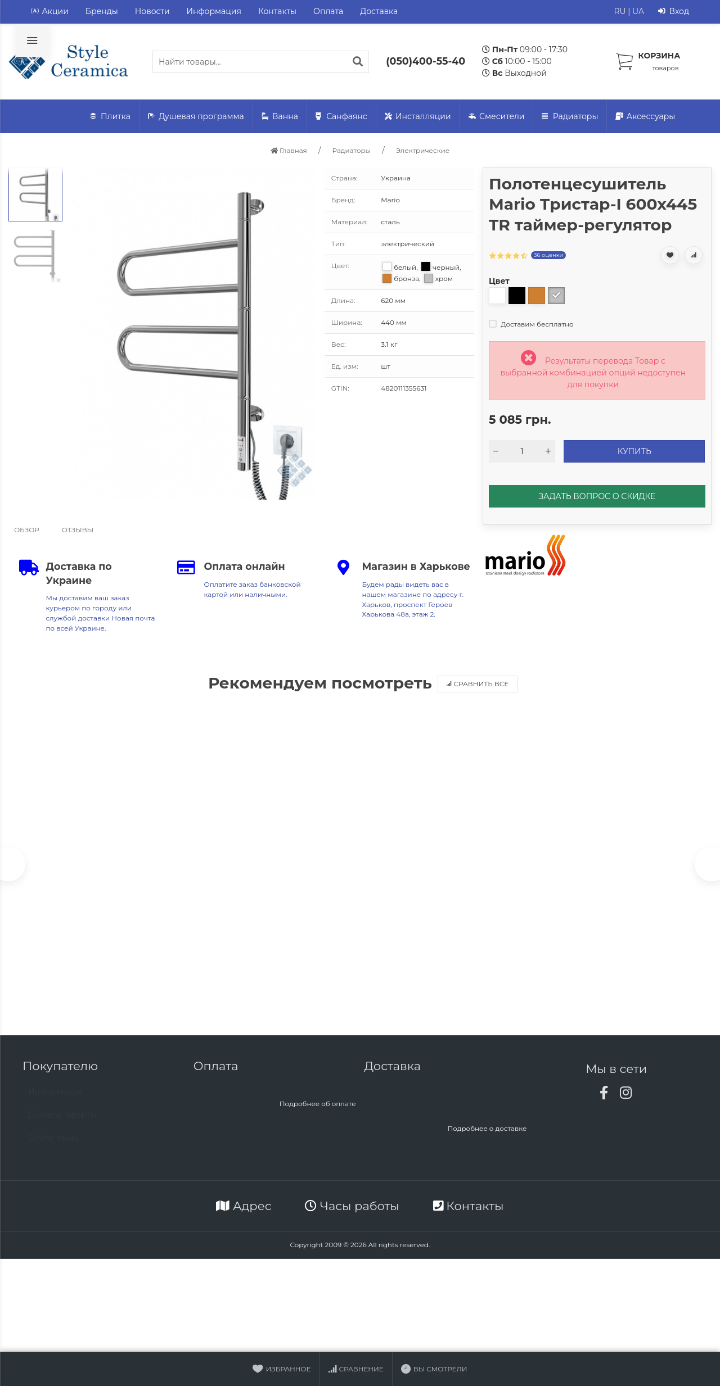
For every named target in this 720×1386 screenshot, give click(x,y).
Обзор (26, 530)
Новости (152, 11)
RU (620, 11)
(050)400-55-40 (425, 61)
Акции (50, 11)
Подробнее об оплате (318, 1106)
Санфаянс (341, 116)
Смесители (497, 116)
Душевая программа (196, 116)
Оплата (328, 11)
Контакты (277, 11)
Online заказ (53, 1145)
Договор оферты (62, 1122)
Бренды (102, 11)
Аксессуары (645, 116)
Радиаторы (570, 116)
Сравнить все (478, 684)
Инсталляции (418, 116)
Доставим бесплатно (531, 324)
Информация (214, 11)
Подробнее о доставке (486, 1130)
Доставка (379, 11)
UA (638, 11)
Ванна (280, 116)
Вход (673, 11)
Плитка (110, 116)
